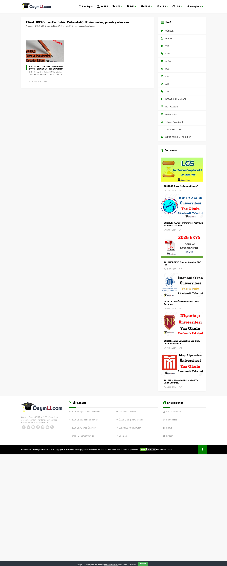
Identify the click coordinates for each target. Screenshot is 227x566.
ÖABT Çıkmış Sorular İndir (131, 419)
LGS (177, 6)
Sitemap (123, 435)
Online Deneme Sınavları (83, 435)
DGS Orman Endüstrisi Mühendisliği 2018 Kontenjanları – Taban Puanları (46, 67)
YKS (117, 6)
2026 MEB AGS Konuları (130, 427)
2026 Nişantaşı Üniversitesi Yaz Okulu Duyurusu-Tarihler (182, 342)
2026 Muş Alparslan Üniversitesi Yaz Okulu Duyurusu (181, 381)
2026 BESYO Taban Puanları (85, 419)
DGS (131, 6)
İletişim (169, 435)
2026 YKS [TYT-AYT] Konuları (86, 411)
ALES (162, 6)
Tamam (143, 564)
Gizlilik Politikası (173, 411)
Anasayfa (29, 26)
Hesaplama (194, 6)
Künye (169, 427)
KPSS (146, 6)
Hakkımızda (171, 419)
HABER (102, 6)
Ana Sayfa (86, 6)
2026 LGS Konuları (127, 411)
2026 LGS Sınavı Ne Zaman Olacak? (181, 186)
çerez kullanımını (111, 564)
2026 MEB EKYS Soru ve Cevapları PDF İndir (182, 263)
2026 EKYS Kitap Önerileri (84, 427)
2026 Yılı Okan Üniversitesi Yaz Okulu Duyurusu (181, 302)
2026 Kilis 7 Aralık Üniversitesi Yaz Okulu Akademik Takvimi (183, 224)
